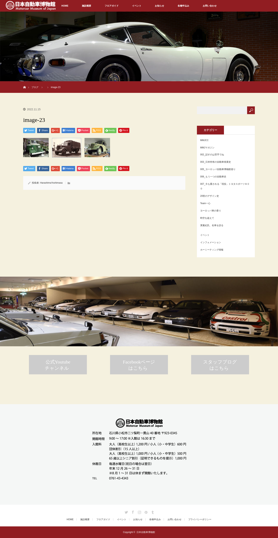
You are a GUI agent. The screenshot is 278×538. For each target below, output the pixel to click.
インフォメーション (210, 242)
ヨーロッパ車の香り (210, 210)
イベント (136, 5)
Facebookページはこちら (139, 365)
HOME (64, 5)
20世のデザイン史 (209, 196)
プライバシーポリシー (199, 519)
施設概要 (86, 5)
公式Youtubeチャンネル (57, 365)
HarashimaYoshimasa (51, 182)
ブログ (34, 87)
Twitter (126, 511)
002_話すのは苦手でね (212, 154)
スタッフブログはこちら (220, 365)
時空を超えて (207, 218)
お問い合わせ (210, 5)
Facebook (132, 511)
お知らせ (159, 5)
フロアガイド (112, 5)
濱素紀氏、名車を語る (211, 225)
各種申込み (183, 5)
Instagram (139, 511)
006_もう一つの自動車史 (213, 176)
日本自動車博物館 (145, 532)
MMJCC (204, 140)
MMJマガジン (207, 147)
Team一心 (205, 203)
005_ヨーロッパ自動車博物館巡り (218, 169)
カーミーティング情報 (211, 249)
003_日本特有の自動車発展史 (215, 162)
